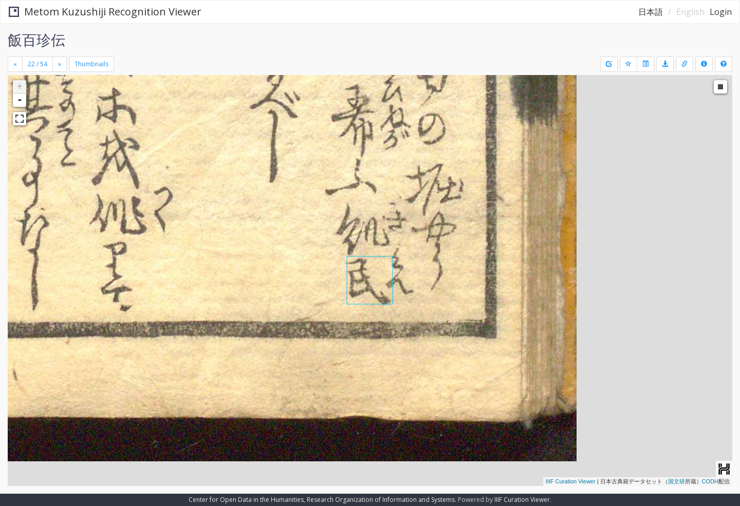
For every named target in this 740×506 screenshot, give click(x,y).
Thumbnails (91, 64)
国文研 (676, 481)
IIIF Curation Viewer (571, 481)
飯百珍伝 (36, 39)
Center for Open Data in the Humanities (246, 499)
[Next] (59, 64)
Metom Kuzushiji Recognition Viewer (105, 11)
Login (721, 11)
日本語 (650, 11)
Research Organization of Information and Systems (381, 499)
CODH (710, 481)
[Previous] (15, 64)
